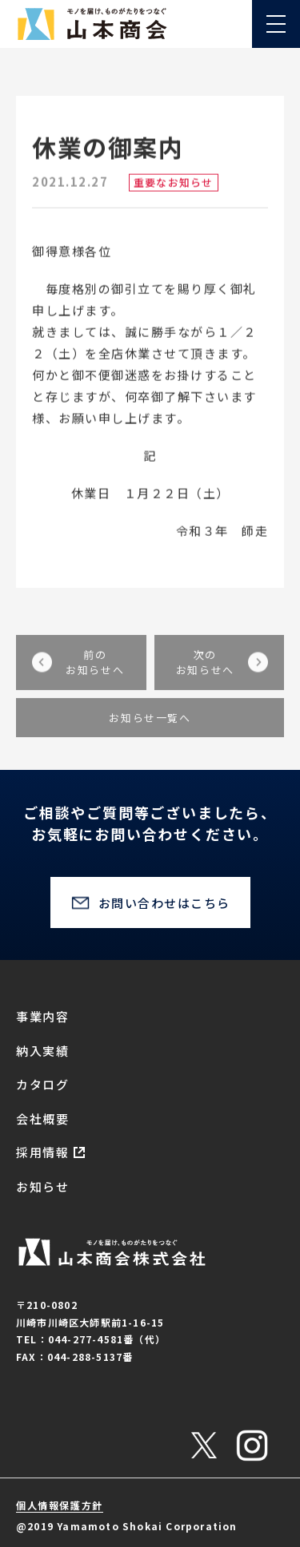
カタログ (42, 1084)
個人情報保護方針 (59, 1505)
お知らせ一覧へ (149, 728)
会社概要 (42, 1118)
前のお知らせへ (95, 673)
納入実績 (42, 1050)
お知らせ (42, 1186)
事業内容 (42, 1016)
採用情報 (42, 1152)
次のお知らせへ (205, 673)
